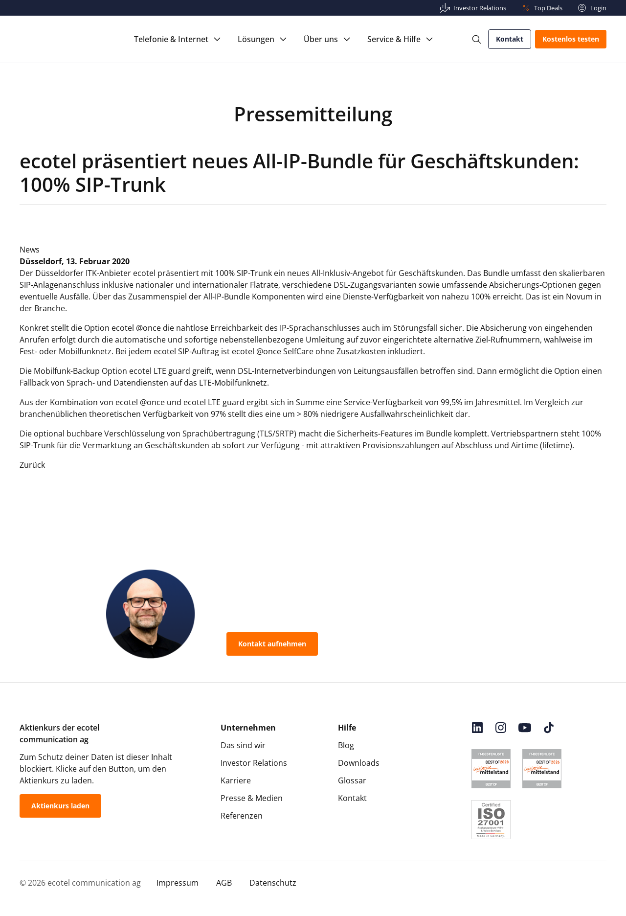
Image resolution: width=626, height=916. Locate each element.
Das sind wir (243, 745)
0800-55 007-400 (368, 643)
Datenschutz (272, 882)
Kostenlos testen (570, 39)
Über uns (321, 39)
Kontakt (509, 39)
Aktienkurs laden (60, 805)
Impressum (177, 882)
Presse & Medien (252, 798)
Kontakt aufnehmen (272, 643)
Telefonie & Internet (171, 39)
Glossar (352, 780)
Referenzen (242, 815)
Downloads (359, 762)
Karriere (236, 780)
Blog (346, 745)
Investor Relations (254, 762)
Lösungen (256, 39)
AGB (224, 882)
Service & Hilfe (394, 39)
